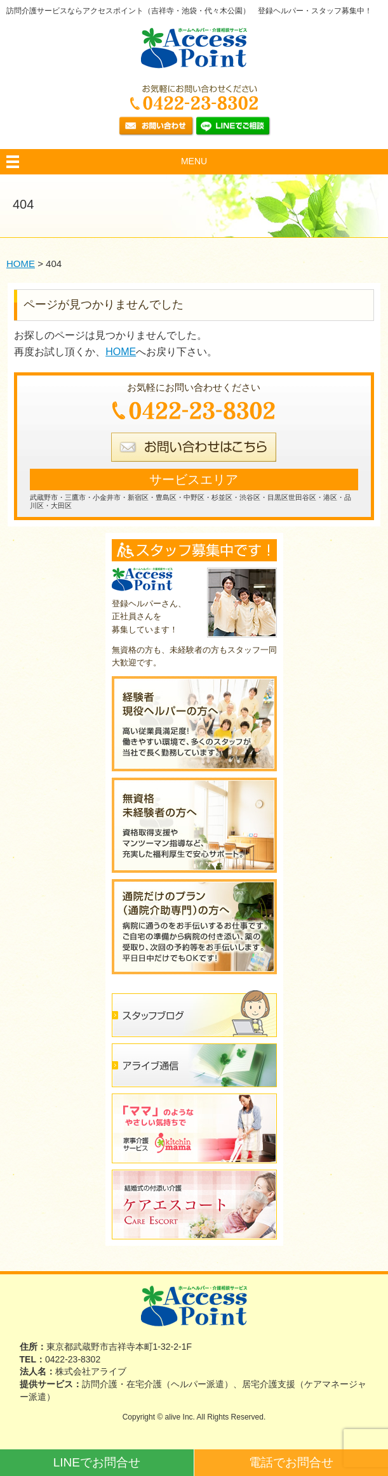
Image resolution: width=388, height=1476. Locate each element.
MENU (194, 161)
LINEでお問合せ (96, 1462)
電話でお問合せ (291, 1462)
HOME (120, 351)
